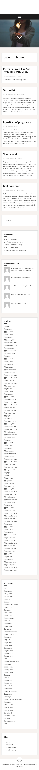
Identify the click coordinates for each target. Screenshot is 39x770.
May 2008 (9, 529)
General (20, 158)
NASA (8, 678)
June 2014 (9, 359)
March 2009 (10, 508)
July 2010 (9, 473)
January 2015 (10, 340)
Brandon (13, 76)
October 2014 (10, 348)
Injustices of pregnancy (17, 122)
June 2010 (9, 475)
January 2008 (10, 538)
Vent (17, 126)
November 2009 (11, 494)
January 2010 (10, 489)
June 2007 (9, 556)
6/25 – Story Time (12, 247)
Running (9, 702)
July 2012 (9, 416)
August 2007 (10, 551)
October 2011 (10, 432)
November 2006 (11, 570)
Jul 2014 (9, 642)
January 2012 (10, 424)
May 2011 (9, 445)
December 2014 (11, 343)
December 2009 (11, 491)
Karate (8, 659)
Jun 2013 (9, 648)
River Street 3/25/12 (24, 294)
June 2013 (9, 389)
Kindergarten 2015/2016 (14, 661)
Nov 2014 (9, 683)
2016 (7, 588)
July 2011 (9, 440)
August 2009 (10, 502)
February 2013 (11, 399)
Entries (10, 745)
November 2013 (11, 378)
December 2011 (11, 426)
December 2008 (11, 513)
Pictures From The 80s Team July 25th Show (16, 70)
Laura (13, 94)
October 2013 (10, 380)
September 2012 (11, 410)
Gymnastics (10, 634)
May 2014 (9, 361)
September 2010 (11, 467)
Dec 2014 (9, 615)
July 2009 (9, 505)
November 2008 (11, 516)
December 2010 (11, 459)
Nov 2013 (9, 680)
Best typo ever (11, 186)
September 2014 (11, 351)
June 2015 (9, 332)
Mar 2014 (9, 667)
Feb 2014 (9, 621)
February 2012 (11, 421)
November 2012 (11, 405)
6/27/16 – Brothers (12, 239)
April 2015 (9, 337)
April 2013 (9, 394)
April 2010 (9, 481)
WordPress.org (11, 750)
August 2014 (10, 353)
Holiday (9, 637)
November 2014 (11, 345)
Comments (11, 747)
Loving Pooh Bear (27, 286)
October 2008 (10, 519)
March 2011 (10, 451)
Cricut (8, 610)
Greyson (9, 629)
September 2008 (11, 521)
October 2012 (10, 408)
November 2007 (11, 543)
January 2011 (10, 456)
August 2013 (10, 386)
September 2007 (11, 548)
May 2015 (9, 334)
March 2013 (10, 397)
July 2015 (9, 329)
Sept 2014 (9, 707)
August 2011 (10, 437)
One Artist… (10, 90)
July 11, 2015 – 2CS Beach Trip (16, 250)
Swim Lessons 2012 (23, 277)
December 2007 (11, 540)
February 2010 (11, 486)
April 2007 (9, 559)
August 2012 (10, 413)
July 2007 (9, 554)
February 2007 (11, 562)
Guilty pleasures (11, 632)
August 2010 (10, 470)
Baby (8, 599)
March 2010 (10, 483)
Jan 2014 (9, 640)
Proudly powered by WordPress (12, 764)
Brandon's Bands (12, 605)
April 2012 (9, 418)
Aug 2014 (9, 596)
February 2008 (11, 535)
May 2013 (9, 391)
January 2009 (10, 510)
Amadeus (32, 764)
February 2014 (11, 370)
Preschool (9, 694)
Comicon (9, 607)
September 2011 (11, 435)
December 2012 (11, 402)
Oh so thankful (11, 691)
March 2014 (10, 367)
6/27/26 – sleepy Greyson (14, 242)
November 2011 (11, 429)
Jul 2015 (9, 645)
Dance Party (22, 303)
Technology (10, 713)
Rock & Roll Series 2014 (14, 699)
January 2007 (10, 565)
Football (9, 624)
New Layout (10, 154)
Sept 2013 (9, 705)
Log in (8, 742)
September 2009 (11, 500)
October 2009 (10, 497)
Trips (8, 718)
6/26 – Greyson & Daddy (14, 245)
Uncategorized (20, 94)
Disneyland (10, 618)
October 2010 (10, 464)
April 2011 (9, 448)
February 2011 (11, 454)
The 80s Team (11, 716)
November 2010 (11, 462)
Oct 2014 (9, 689)
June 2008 (9, 527)
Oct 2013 (9, 686)
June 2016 (9, 326)
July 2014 (9, 356)
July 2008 (9, 524)
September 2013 (11, 383)
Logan (8, 664)
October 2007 (10, 546)
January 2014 (10, 372)
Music (19, 76)
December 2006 (11, 567)
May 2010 (9, 478)
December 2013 (11, 375)
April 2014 (9, 364)
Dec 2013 (9, 613)
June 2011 (9, 443)
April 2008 (9, 532)
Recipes (8, 697)
